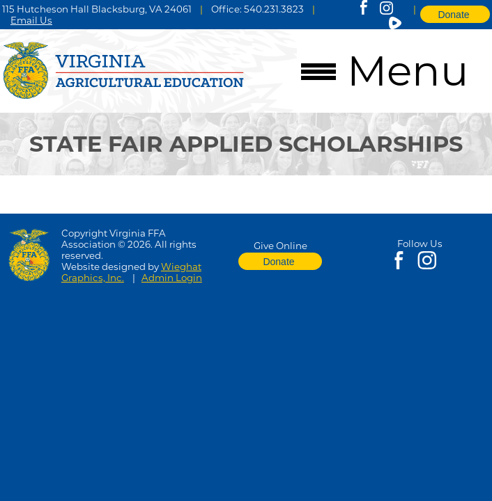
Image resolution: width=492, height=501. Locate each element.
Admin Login (171, 277)
